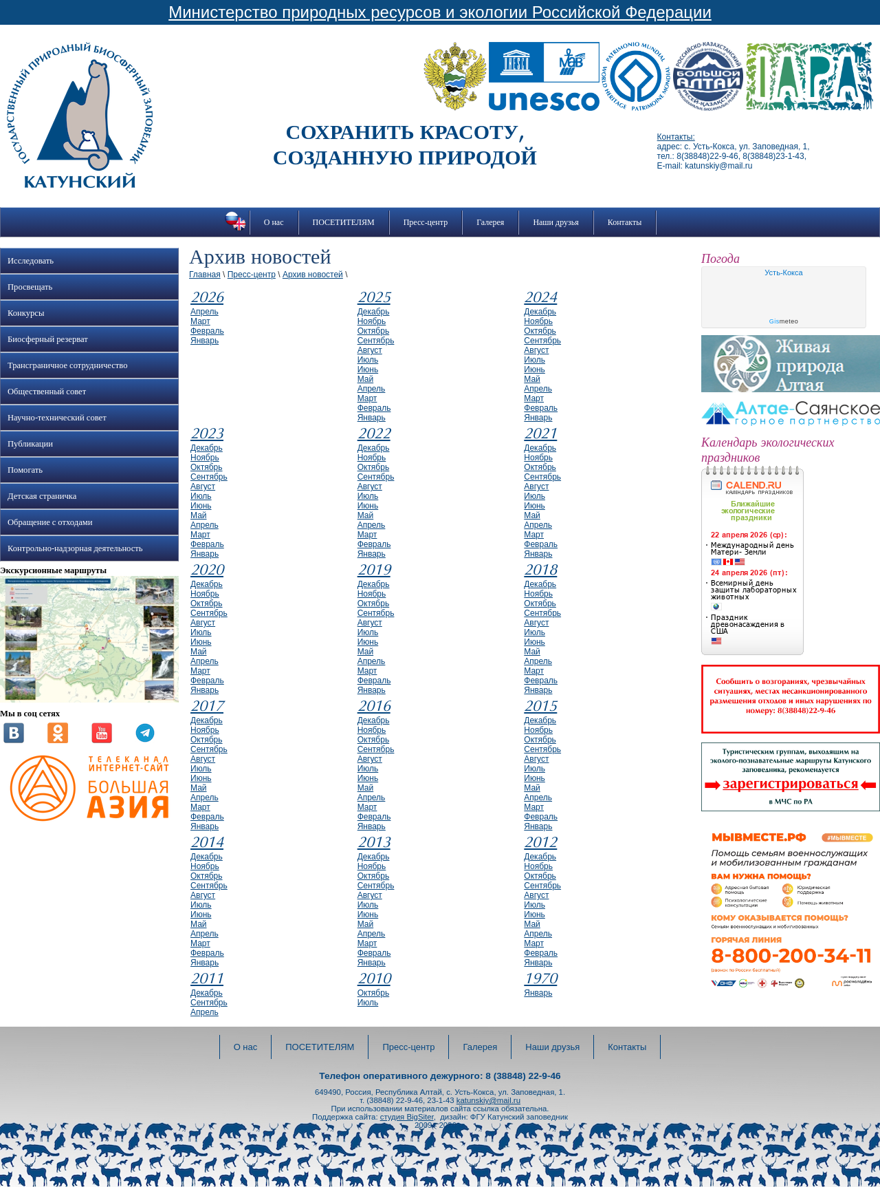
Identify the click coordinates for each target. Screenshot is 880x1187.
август (370, 350)
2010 (374, 978)
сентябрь (376, 340)
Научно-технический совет (57, 417)
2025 (374, 297)
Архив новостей (313, 274)
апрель (204, 312)
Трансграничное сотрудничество (67, 365)
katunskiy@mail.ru (488, 1100)
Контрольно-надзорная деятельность (75, 548)
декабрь (374, 312)
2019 (374, 569)
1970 (540, 978)
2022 (374, 433)
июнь (368, 369)
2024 (540, 297)
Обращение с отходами (50, 522)
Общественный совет (47, 391)
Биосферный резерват (48, 339)
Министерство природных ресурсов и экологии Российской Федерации (440, 12)
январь (204, 340)
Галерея (490, 222)
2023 (206, 433)
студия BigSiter (407, 1117)
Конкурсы (26, 313)
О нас (274, 222)
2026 (206, 297)
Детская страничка (42, 496)
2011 (206, 978)
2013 (374, 842)
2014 (206, 842)
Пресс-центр (426, 222)
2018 (540, 569)
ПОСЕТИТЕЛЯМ (344, 222)
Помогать (25, 469)
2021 (540, 433)
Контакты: (676, 137)
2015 (540, 706)
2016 (374, 706)
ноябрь (372, 321)
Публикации (30, 443)
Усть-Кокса (783, 272)
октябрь (374, 331)
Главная (205, 274)
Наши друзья (555, 222)
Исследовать (31, 260)
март (200, 321)
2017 (206, 706)
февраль (207, 331)
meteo (784, 321)
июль (368, 360)
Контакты (625, 222)
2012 (540, 842)
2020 (206, 569)
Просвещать (30, 286)
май (366, 379)
